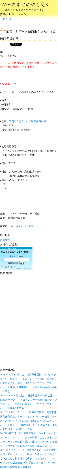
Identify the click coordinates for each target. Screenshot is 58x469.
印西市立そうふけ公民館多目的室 (27, 121)
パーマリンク (31, 226)
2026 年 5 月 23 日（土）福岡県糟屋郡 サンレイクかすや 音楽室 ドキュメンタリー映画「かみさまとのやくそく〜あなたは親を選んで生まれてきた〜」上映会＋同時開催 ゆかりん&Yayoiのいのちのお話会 (28, 383)
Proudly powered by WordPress (15, 466)
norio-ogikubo (16, 226)
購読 (12, 256)
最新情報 (5, 240)
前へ (4, 18)
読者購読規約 (13, 263)
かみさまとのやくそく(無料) (14, 252)
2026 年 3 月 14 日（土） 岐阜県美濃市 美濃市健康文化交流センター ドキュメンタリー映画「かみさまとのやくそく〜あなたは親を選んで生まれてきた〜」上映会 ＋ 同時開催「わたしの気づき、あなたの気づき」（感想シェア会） (29, 420)
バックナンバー (10, 267)
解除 (20, 256)
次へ (13, 18)
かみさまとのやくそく (26, 7)
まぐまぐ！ (27, 268)
